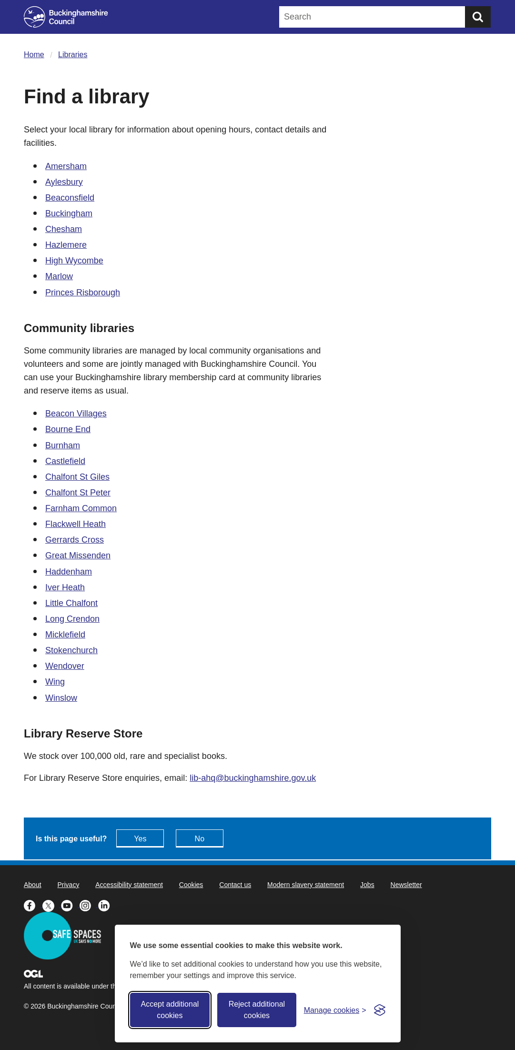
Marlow (59, 276)
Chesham (63, 229)
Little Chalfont (71, 603)
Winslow (61, 698)
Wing (55, 682)
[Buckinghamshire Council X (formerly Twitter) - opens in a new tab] (51, 905)
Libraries (72, 54)
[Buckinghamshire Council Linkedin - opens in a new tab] (106, 905)
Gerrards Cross (74, 540)
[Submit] (478, 17)
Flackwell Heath (75, 524)
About (32, 884)
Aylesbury (64, 182)
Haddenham (68, 571)
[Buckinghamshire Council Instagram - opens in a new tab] (89, 905)
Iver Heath (65, 587)
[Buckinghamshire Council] (66, 17)
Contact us (235, 884)
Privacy (68, 884)
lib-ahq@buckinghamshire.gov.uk (253, 778)
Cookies (191, 884)
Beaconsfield (69, 197)
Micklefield (65, 634)
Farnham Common (81, 508)
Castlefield (65, 461)
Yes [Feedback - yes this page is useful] (140, 839)
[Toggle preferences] (335, 1010)
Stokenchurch (71, 650)
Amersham (66, 166)
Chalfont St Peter (78, 492)
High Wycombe (74, 260)
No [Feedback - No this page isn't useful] (199, 839)
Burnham (62, 445)
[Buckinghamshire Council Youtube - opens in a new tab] (70, 905)
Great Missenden (78, 555)
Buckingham (68, 213)
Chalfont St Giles (77, 477)
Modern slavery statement (305, 884)
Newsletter (406, 884)
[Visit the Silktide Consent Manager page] (379, 1010)
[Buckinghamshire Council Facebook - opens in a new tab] (33, 905)
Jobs (367, 884)
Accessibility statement (129, 884)
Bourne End (68, 429)
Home (34, 54)
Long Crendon (72, 619)
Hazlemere (66, 245)
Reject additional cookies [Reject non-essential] (257, 1010)
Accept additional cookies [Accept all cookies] (170, 1010)
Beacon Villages (76, 413)
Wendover (64, 666)
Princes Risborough (82, 292)
